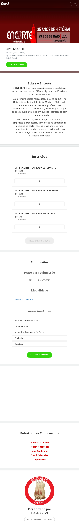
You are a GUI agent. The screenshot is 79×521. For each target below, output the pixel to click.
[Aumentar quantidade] (62, 180)
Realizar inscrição (16, 65)
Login (74, 4)
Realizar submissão (39, 355)
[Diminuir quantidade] (16, 180)
